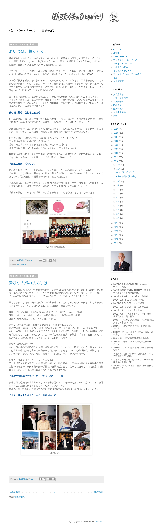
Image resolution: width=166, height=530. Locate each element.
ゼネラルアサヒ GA (122, 71)
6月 (118, 197)
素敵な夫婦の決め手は (28, 283)
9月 (118, 185)
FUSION (117, 49)
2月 (118, 214)
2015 (116, 231)
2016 (116, 227)
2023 (116, 141)
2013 (116, 239)
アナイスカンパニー (122, 63)
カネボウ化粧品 (120, 67)
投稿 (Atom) (19, 497)
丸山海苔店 (118, 81)
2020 (116, 153)
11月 (118, 169)
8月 (118, 189)
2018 (116, 161)
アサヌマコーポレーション (125, 60)
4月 (118, 206)
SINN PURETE (120, 56)
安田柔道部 (118, 94)
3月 (118, 210)
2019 (116, 157)
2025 (116, 133)
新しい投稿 (15, 492)
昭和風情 (117, 105)
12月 (118, 165)
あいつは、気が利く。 (28, 51)
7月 (118, 193)
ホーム (57, 492)
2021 (116, 149)
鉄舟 (115, 115)
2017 (116, 223)
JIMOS (116, 53)
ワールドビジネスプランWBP (127, 74)
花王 (115, 77)
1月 (118, 218)
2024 (116, 137)
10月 (118, 181)
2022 (116, 145)
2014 (116, 235)
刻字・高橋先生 (120, 98)
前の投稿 (98, 492)
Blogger (98, 521)
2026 (116, 129)
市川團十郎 (118, 101)
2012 (116, 243)
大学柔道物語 (119, 112)
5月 (118, 202)
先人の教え (21, 264)
